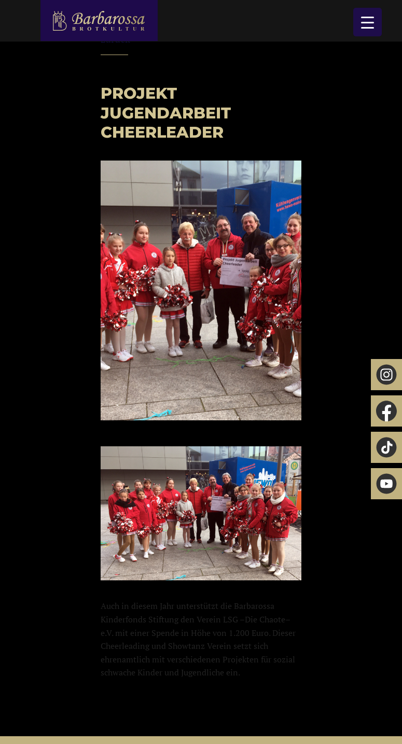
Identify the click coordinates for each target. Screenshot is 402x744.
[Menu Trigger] (367, 22)
